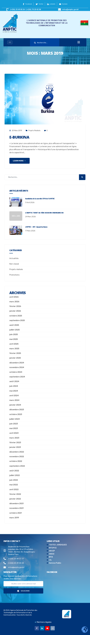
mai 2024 (13, 391)
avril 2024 (14, 395)
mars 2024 (14, 400)
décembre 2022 (16, 452)
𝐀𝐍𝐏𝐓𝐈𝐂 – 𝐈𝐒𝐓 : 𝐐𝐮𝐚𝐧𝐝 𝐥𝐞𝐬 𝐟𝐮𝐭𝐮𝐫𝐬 (36, 227)
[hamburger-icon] (10, 42)
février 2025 (15, 353)
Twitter (39, 4)
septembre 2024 (17, 377)
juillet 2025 (14, 330)
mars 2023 (14, 438)
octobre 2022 (15, 461)
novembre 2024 (16, 367)
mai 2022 (13, 485)
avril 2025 (14, 344)
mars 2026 (14, 302)
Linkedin (51, 4)
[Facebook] (37, 628)
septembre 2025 (17, 320)
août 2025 (14, 325)
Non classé (14, 264)
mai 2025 (13, 339)
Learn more (19, 161)
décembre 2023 (16, 409)
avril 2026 (14, 297)
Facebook (26, 4)
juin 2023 (13, 424)
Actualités (14, 258)
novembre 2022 (16, 456)
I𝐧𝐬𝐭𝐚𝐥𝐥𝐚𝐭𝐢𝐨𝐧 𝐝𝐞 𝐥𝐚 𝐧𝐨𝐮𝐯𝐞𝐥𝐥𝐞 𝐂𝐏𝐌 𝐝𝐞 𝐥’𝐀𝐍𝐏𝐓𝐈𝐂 (40, 198)
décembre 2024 (16, 363)
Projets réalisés (34, 131)
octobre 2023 (15, 414)
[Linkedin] (42, 628)
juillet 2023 (14, 419)
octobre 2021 (15, 513)
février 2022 (15, 494)
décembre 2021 (16, 503)
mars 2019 (14, 518)
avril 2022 (14, 489)
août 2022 (14, 471)
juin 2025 (13, 334)
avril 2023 (14, 433)
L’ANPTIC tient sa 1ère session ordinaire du (44, 213)
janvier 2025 (15, 358)
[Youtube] (47, 628)
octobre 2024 (15, 372)
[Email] (53, 628)
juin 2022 (13, 480)
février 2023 (15, 442)
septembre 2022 (17, 466)
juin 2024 (13, 386)
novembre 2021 (16, 508)
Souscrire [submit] (23, 591)
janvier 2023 (15, 447)
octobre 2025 (15, 316)
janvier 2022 (15, 499)
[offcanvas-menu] (79, 42)
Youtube (64, 4)
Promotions (14, 275)
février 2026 (15, 306)
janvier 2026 (15, 311)
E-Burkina (20, 137)
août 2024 (14, 381)
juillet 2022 (14, 475)
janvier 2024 (15, 405)
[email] (23, 583)
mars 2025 (14, 348)
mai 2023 (13, 428)
